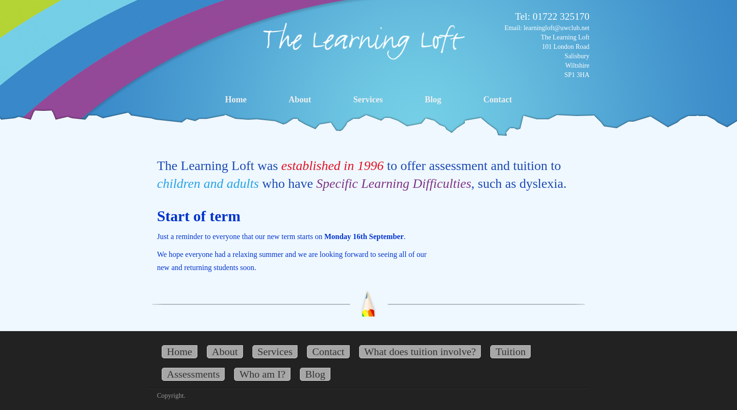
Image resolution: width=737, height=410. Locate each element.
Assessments (193, 374)
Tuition (510, 351)
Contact (497, 99)
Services (368, 99)
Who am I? (262, 374)
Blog (433, 99)
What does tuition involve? (420, 351)
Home (236, 99)
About (300, 99)
